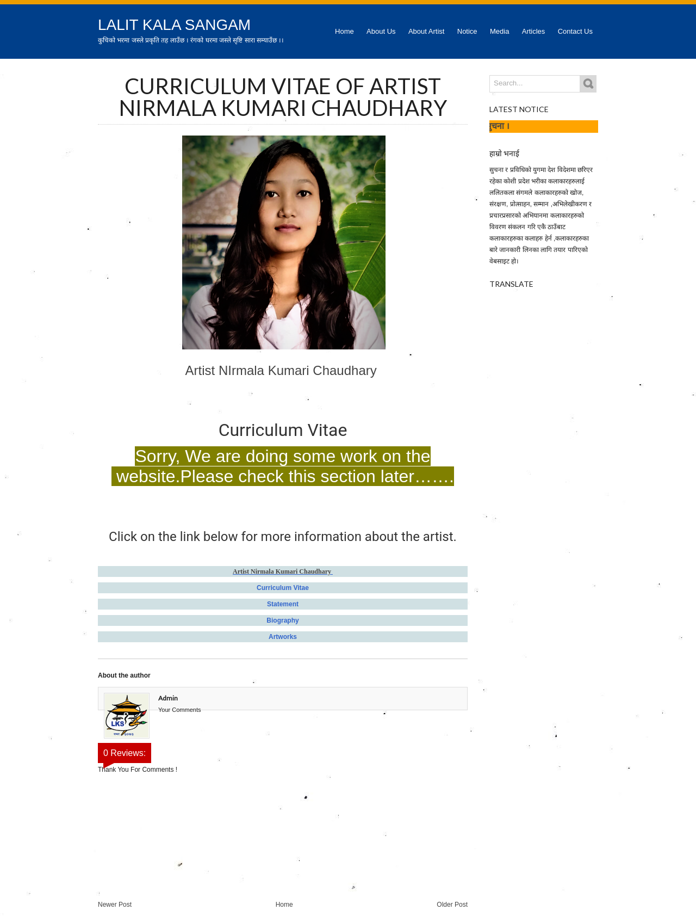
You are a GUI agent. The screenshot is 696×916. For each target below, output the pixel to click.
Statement (283, 604)
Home (344, 31)
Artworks (283, 637)
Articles (533, 31)
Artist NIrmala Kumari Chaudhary (283, 370)
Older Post (452, 904)
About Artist (426, 31)
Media (499, 31)
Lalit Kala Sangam (174, 24)
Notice (467, 31)
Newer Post (115, 904)
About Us (380, 31)
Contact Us (575, 31)
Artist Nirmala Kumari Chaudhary (283, 571)
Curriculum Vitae (283, 588)
